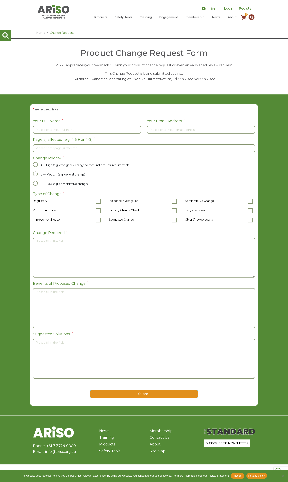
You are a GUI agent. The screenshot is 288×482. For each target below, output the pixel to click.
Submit (144, 394)
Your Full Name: (48, 120)
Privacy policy (256, 475)
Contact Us (159, 437)
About (232, 17)
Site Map (157, 451)
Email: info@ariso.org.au (54, 451)
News (216, 17)
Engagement (168, 17)
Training (146, 17)
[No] (283, 476)
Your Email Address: (166, 120)
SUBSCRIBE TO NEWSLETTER (227, 443)
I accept (237, 475)
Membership (195, 17)
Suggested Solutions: (53, 333)
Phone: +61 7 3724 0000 (54, 446)
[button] (251, 17)
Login (228, 8)
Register (246, 8)
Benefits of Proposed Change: (60, 283)
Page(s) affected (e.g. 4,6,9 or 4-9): (64, 139)
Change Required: (50, 232)
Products (100, 17)
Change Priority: (48, 157)
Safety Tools (123, 17)
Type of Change (48, 193)
